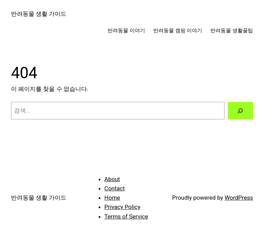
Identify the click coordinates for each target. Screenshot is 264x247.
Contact (114, 188)
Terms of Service (126, 216)
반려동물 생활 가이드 (38, 13)
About (112, 179)
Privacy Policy (122, 206)
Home (112, 197)
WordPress (238, 197)
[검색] (240, 110)
